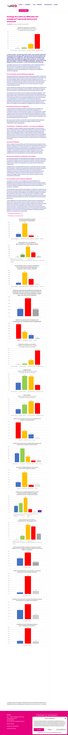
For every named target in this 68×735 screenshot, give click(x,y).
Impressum (60, 732)
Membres (39, 4)
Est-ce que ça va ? (48, 4)
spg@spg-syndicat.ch (19, 721)
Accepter (39, 729)
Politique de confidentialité (13, 726)
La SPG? (20, 4)
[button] (65, 718)
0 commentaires (24, 24)
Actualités (27, 4)
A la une (14, 24)
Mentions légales (10, 723)
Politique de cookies (41, 732)
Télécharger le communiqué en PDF (15, 215)
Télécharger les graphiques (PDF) (15, 213)
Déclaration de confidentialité (51, 732)
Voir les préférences (60, 729)
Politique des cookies (11, 728)
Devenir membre (23, 10)
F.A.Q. (34, 4)
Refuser (50, 729)
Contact (56, 4)
